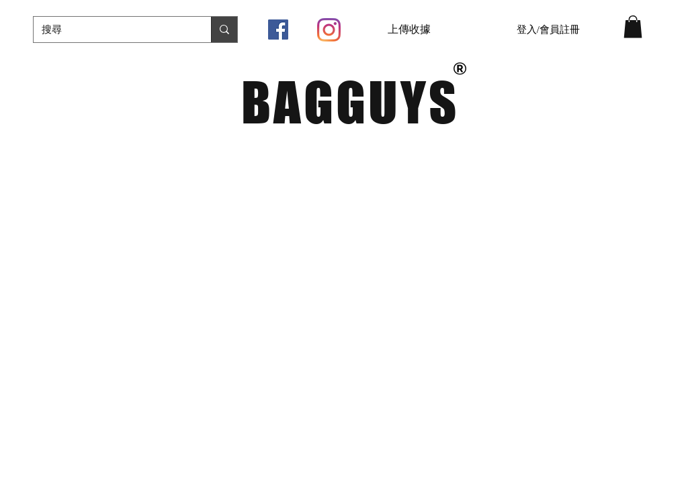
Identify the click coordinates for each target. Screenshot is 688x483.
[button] (633, 26)
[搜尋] (112, 29)
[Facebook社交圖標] (278, 29)
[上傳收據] (409, 29)
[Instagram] (329, 30)
